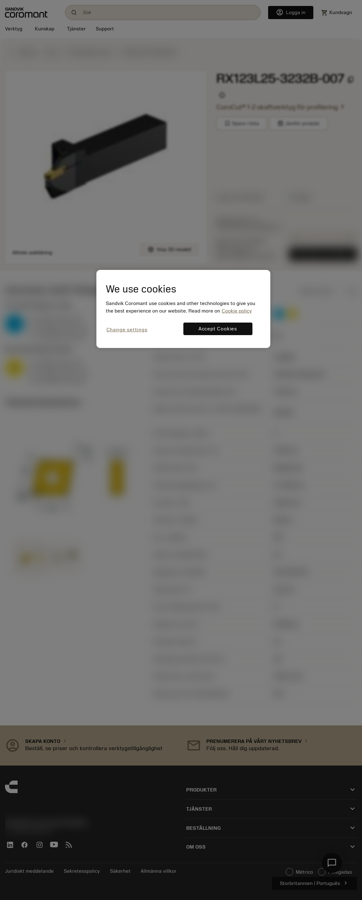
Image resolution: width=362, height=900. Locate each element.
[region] (183, 309)
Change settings (127, 330)
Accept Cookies (217, 329)
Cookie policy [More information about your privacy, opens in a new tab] (237, 311)
